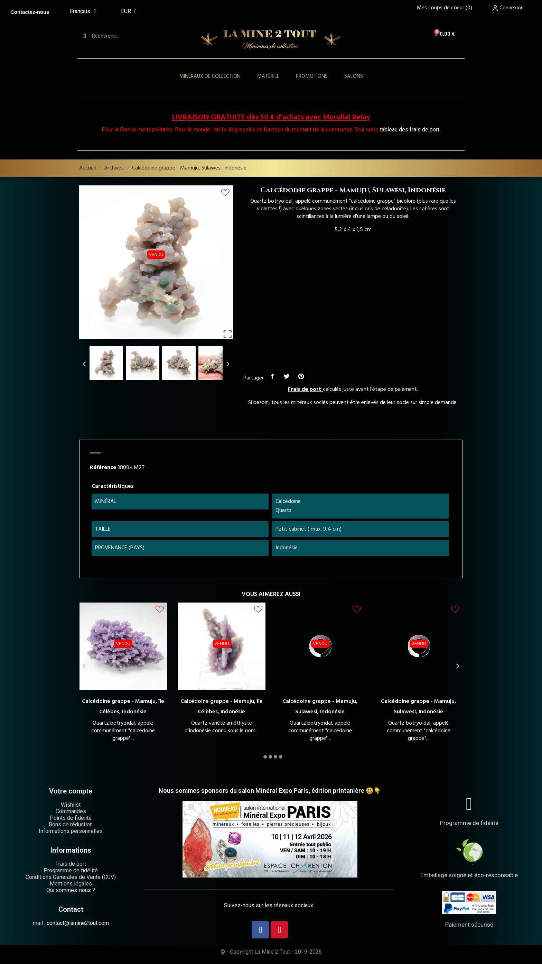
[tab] (95, 450)
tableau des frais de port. (410, 129)
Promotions (312, 76)
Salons (353, 76)
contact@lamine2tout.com (78, 923)
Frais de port (304, 389)
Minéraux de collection (210, 76)
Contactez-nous (29, 12)
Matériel (268, 76)
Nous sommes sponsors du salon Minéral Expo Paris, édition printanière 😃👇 (270, 790)
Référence (103, 467)
